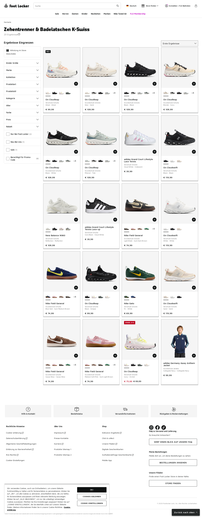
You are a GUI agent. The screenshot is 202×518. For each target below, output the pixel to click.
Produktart (22, 84)
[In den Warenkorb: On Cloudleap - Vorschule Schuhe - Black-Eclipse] (115, 288)
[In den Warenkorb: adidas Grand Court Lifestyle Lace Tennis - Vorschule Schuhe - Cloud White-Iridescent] (154, 152)
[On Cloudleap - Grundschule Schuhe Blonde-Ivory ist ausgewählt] (165, 93)
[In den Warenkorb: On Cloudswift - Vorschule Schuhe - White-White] (194, 220)
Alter (22, 105)
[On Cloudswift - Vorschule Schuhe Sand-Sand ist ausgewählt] (165, 297)
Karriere (58, 444)
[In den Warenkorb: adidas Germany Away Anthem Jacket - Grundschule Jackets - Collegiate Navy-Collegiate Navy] (194, 356)
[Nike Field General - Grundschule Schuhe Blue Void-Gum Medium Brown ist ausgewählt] (48, 297)
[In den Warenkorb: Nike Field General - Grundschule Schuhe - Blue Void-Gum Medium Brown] (76, 288)
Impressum (60, 433)
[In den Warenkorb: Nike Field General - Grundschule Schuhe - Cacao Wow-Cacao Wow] (76, 356)
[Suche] (77, 6)
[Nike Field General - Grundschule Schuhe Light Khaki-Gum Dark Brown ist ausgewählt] (126, 229)
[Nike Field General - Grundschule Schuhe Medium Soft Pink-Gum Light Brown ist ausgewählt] (87, 365)
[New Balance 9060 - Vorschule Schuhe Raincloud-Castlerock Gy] (68, 229)
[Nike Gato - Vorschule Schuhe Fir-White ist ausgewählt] (126, 297)
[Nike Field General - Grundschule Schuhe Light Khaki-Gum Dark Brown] (68, 297)
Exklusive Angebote (111, 433)
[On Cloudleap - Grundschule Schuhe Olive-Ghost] (146, 93)
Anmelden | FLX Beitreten (177, 5)
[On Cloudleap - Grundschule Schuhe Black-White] (94, 93)
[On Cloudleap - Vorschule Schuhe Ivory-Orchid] (61, 93)
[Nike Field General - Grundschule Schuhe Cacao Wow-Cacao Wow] (140, 229)
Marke (22, 70)
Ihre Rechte (12, 455)
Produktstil (22, 91)
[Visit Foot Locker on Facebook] (157, 427)
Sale (57, 14)
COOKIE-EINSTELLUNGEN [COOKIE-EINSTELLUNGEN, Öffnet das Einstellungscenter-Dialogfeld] (92, 503)
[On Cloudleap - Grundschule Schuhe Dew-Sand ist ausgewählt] (87, 93)
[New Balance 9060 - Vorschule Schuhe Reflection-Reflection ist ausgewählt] (48, 229)
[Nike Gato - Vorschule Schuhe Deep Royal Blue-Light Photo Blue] (133, 297)
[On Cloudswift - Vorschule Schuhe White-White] (172, 161)
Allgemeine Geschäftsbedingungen (21, 444)
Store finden (11, 54)
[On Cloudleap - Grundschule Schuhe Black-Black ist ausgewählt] (126, 93)
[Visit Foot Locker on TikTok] (163, 427)
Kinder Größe (22, 63)
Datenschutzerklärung (16, 438)
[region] (56, 499)
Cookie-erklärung (14, 433)
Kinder (85, 14)
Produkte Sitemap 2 (62, 455)
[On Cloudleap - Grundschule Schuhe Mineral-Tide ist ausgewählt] (87, 161)
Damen (75, 14)
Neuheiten (95, 14)
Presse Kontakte (61, 438)
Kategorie (22, 98)
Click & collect (108, 438)
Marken (107, 14)
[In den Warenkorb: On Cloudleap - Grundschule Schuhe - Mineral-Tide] (115, 152)
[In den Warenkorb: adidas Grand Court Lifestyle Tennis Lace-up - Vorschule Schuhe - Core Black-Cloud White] (115, 220)
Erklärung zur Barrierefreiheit (20, 449)
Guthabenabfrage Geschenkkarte (118, 455)
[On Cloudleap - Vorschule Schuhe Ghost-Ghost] (107, 297)
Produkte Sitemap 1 (62, 449)
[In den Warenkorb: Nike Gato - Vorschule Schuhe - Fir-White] (154, 288)
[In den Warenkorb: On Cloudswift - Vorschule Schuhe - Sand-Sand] (194, 288)
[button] (19, 34)
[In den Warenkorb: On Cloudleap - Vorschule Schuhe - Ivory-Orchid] (154, 356)
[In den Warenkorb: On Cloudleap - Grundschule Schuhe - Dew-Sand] (115, 84)
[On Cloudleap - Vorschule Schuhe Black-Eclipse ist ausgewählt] (87, 297)
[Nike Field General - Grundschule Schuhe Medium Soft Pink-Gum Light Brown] (133, 229)
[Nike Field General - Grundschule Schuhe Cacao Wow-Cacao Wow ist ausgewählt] (48, 365)
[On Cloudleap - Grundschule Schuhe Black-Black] (100, 93)
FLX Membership (137, 14)
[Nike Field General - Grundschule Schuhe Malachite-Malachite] (146, 229)
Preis (22, 119)
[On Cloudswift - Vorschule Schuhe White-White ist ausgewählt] (165, 229)
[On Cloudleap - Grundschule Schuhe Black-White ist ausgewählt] (48, 161)
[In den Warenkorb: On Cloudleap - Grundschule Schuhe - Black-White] (76, 152)
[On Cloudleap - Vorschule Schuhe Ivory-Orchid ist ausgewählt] (126, 365)
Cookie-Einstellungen (15, 460)
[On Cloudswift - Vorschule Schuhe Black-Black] (172, 229)
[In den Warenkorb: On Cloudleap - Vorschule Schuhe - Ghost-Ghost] (76, 84)
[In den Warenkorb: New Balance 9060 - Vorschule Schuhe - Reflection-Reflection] (76, 220)
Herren (65, 14)
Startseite (7, 22)
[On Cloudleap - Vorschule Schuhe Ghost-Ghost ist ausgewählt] (48, 93)
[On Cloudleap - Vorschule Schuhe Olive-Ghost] (68, 93)
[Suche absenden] (118, 6)
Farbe (22, 112)
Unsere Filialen (109, 444)
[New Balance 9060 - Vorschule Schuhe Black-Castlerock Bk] (54, 229)
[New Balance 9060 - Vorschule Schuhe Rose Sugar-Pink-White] (61, 229)
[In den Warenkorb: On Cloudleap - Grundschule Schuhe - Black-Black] (154, 84)
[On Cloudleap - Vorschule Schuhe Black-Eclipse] (54, 93)
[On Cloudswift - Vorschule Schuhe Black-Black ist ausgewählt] (165, 161)
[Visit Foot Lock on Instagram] (151, 427)
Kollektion (22, 77)
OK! (91, 490)
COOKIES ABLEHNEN (92, 496)
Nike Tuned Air (120, 14)
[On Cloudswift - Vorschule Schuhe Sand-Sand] (179, 161)
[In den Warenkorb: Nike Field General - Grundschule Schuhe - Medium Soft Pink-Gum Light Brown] (115, 356)
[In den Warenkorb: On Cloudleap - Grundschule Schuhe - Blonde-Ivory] (194, 84)
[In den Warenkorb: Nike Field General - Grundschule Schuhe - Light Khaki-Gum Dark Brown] (154, 220)
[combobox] (77, 6)
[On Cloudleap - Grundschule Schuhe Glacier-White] (107, 93)
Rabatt (22, 126)
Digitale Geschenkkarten (112, 449)
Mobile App (107, 460)
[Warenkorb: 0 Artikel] (196, 6)
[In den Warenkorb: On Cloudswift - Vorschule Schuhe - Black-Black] (194, 152)
